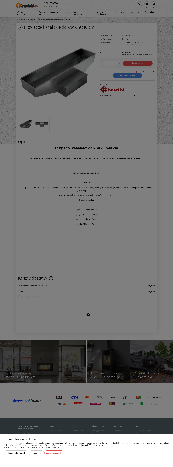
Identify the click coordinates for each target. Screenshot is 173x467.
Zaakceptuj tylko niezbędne (16, 453)
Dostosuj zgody (36, 453)
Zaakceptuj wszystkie (54, 453)
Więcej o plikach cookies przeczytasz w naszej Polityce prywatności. (33, 447)
